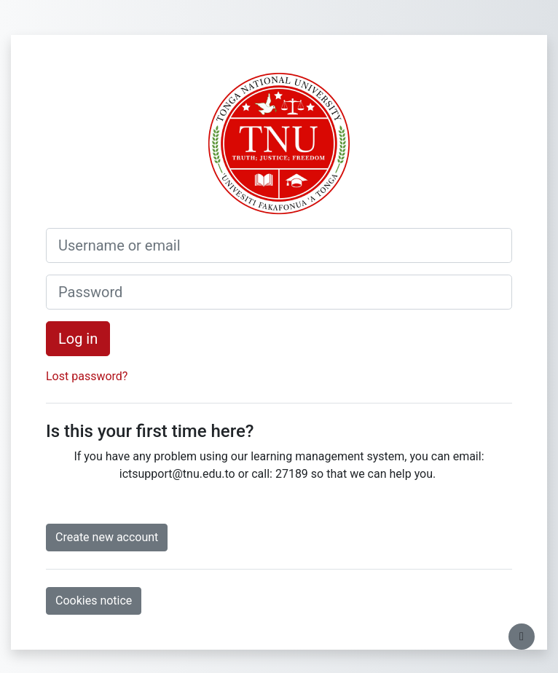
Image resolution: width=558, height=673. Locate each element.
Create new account (106, 537)
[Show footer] (521, 636)
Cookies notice (93, 600)
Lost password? (86, 376)
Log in (78, 338)
